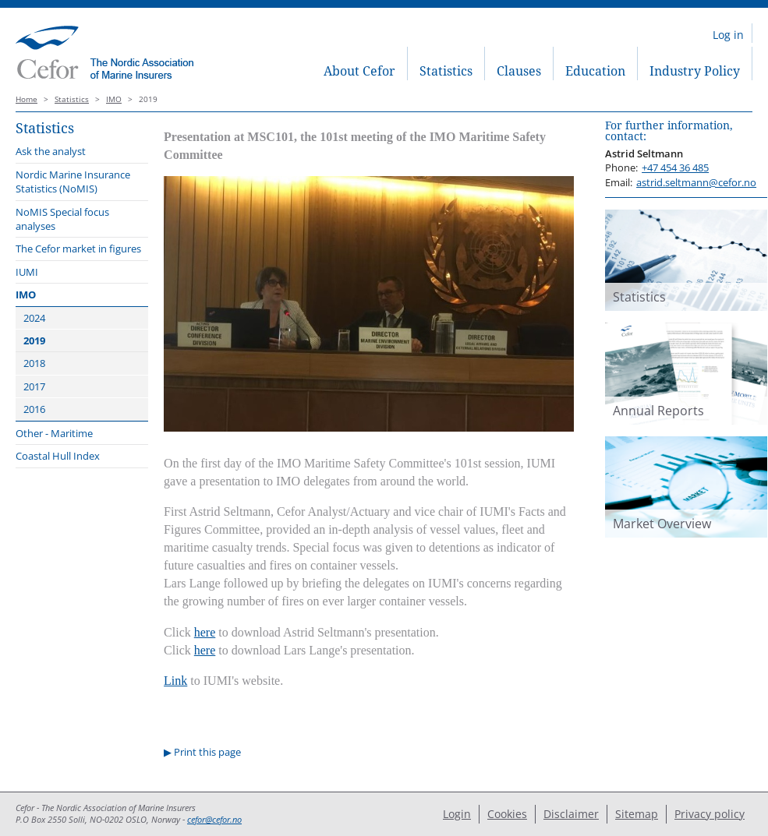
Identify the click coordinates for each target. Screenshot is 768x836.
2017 (34, 386)
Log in (728, 34)
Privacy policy (709, 813)
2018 (34, 363)
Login (457, 813)
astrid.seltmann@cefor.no (696, 182)
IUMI (27, 272)
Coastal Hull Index (58, 456)
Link (175, 680)
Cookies (507, 813)
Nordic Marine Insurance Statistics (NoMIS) (73, 182)
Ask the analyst (51, 151)
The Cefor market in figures (78, 249)
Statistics (445, 70)
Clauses (519, 70)
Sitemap (636, 813)
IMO (114, 99)
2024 (34, 318)
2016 (34, 409)
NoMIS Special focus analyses (62, 219)
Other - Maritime (54, 433)
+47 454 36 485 (675, 167)
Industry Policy (694, 70)
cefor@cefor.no (214, 819)
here (205, 632)
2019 (34, 340)
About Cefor (359, 70)
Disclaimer (571, 813)
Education (595, 70)
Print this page (207, 752)
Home (26, 99)
